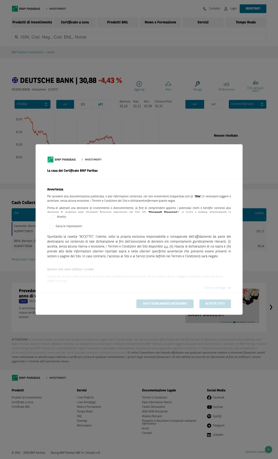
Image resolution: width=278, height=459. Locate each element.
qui (166, 246)
